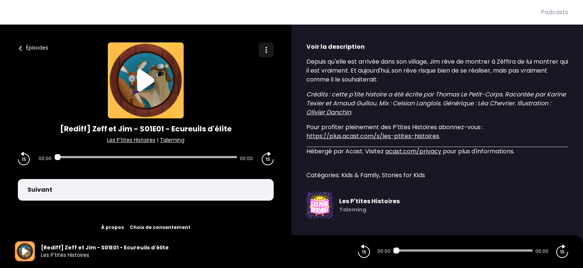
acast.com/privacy (413, 151)
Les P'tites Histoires (131, 140)
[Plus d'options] (266, 49)
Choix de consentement (160, 227)
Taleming (172, 140)
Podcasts (554, 12)
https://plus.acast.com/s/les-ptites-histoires (372, 136)
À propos (112, 227)
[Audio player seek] (146, 157)
